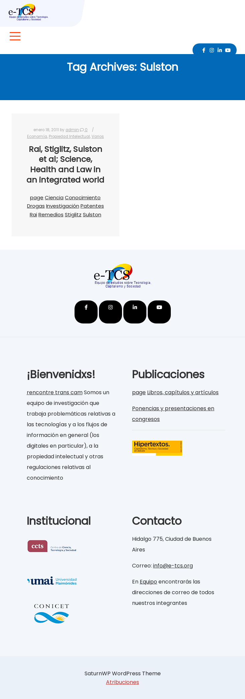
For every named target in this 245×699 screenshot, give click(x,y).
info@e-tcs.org (173, 565)
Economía (37, 136)
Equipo (148, 582)
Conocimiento (83, 197)
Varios (98, 136)
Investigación (62, 205)
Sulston (92, 214)
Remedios (51, 214)
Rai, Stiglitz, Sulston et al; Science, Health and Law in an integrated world (65, 164)
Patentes (92, 205)
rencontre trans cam (55, 392)
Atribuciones (122, 682)
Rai (33, 214)
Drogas (36, 205)
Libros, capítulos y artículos (183, 392)
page (36, 197)
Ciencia (54, 197)
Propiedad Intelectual (69, 136)
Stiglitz (73, 214)
